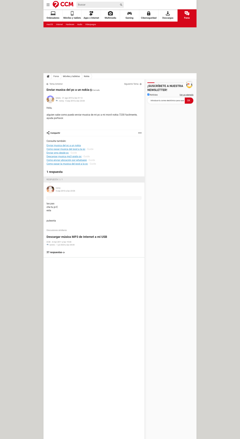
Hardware (70, 24)
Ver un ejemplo (186, 95)
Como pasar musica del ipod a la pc (66, 149)
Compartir (55, 133)
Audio (79, 24)
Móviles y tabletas (71, 76)
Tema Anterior (56, 84)
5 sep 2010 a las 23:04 (75, 101)
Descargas (167, 15)
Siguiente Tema (131, 84)
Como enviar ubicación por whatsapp (67, 160)
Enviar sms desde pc (58, 152)
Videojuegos (90, 24)
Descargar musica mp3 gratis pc (64, 156)
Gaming (129, 15)
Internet (59, 24)
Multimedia (110, 15)
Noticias (152, 95)
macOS (50, 24)
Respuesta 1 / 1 (55, 179)
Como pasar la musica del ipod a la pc (67, 163)
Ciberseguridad (148, 15)
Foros (187, 15)
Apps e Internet (91, 15)
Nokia (86, 76)
